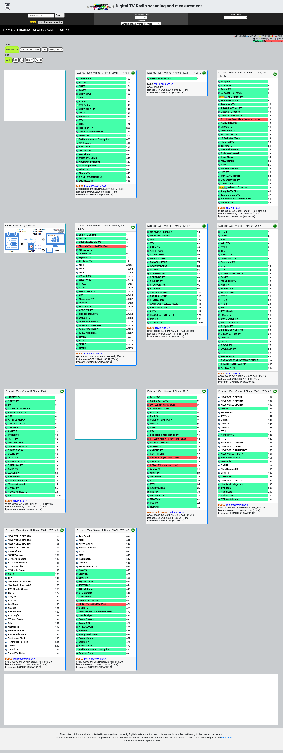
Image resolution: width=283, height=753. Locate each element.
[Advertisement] (34, 95)
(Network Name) (30, 49)
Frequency (55, 49)
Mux (15, 60)
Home (8, 30)
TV (21, 60)
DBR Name (12, 49)
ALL (8, 60)
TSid (44, 49)
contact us (226, 737)
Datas (39, 60)
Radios (29, 60)
